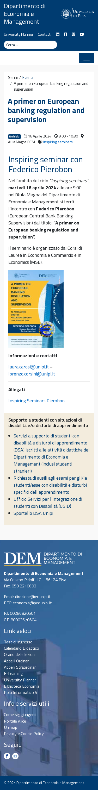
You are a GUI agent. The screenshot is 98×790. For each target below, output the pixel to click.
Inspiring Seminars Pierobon (36, 400)
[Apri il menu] (86, 58)
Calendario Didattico (21, 648)
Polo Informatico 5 (20, 692)
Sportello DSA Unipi (33, 513)
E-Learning (13, 673)
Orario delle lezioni (19, 654)
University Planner (18, 34)
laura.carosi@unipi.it (28, 366)
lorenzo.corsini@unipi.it (31, 373)
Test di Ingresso (18, 642)
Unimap (10, 727)
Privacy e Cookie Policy (24, 733)
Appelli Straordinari (20, 667)
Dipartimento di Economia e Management (25, 13)
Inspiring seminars (58, 142)
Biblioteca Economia (21, 686)
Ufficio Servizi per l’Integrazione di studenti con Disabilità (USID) (48, 503)
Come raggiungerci (20, 714)
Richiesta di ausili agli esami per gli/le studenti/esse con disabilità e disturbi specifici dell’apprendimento (50, 485)
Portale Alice (15, 721)
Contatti (44, 34)
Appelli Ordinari (16, 661)
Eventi (27, 77)
